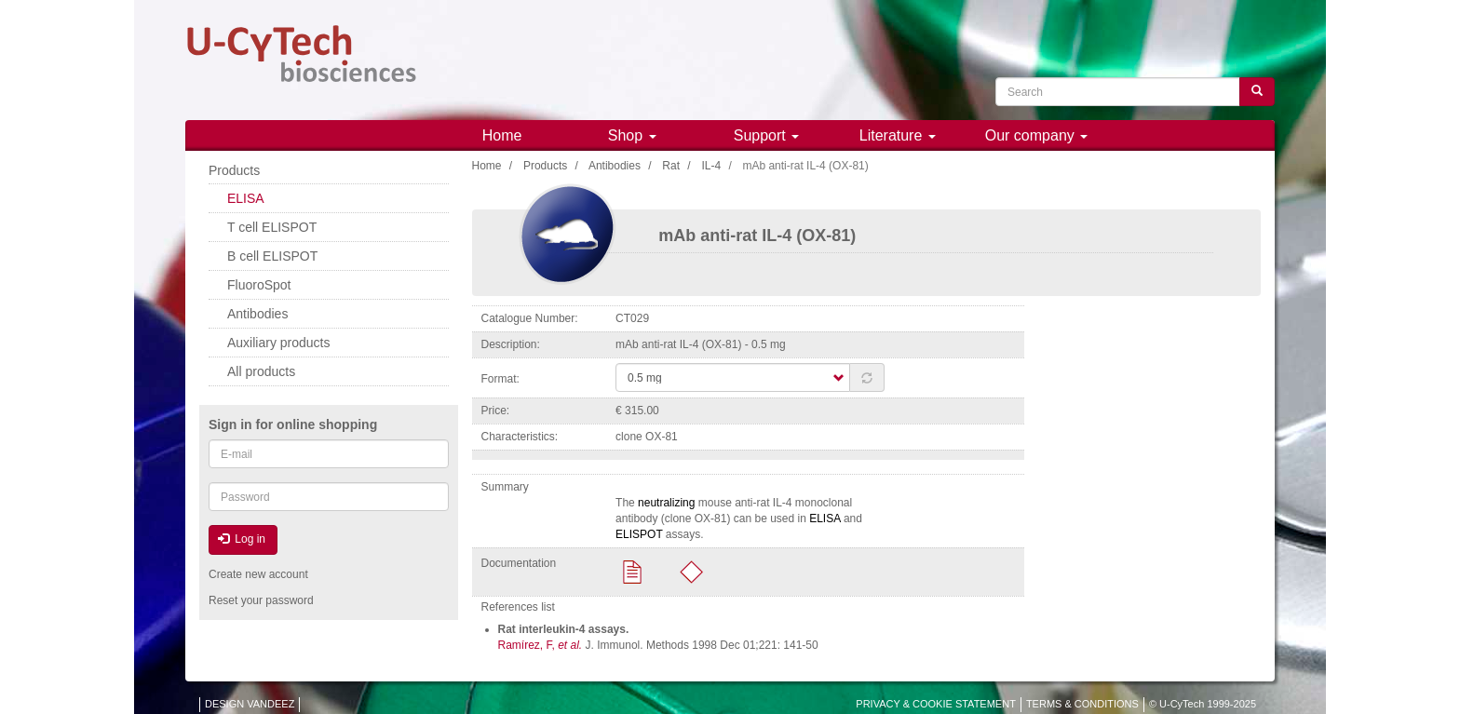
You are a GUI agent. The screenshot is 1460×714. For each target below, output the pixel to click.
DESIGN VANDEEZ (249, 703)
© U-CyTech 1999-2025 (1202, 703)
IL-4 (711, 165)
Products (545, 165)
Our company (1036, 135)
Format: (500, 378)
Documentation (519, 563)
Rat (671, 165)
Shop (632, 135)
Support (766, 135)
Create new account (258, 574)
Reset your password (261, 600)
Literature (897, 135)
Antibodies (614, 165)
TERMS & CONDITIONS (1082, 703)
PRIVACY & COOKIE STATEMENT (936, 703)
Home (502, 135)
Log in (241, 539)
